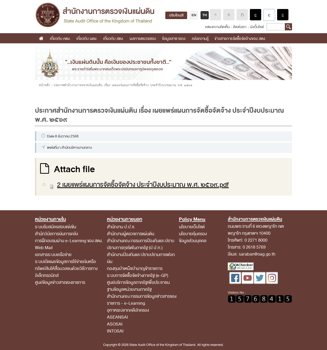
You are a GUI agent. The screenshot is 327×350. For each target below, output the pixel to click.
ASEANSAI (117, 317)
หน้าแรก (41, 38)
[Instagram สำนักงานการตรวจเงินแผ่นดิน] (272, 282)
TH (204, 15)
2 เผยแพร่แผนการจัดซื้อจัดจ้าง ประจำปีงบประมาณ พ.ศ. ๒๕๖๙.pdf (143, 185)
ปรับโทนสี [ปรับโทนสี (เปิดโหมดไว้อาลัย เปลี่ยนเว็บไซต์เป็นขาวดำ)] (176, 15)
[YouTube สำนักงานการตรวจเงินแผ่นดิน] (248, 282)
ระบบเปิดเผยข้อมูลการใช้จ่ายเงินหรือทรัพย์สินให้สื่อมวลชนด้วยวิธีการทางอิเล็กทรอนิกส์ (66, 268)
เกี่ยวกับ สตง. (113, 39)
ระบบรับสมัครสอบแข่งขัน (55, 226)
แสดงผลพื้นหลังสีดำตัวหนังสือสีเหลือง (282, 14)
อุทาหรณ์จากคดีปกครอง (128, 310)
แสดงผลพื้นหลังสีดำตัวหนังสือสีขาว (255, 14)
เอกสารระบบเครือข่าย (53, 254)
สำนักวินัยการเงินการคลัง (56, 233)
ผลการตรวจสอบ (143, 39)
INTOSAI (115, 331)
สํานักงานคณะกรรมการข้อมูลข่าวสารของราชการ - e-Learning (141, 300)
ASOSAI (115, 324)
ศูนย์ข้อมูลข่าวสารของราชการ (60, 282)
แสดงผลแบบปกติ (269, 15)
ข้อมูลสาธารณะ (174, 39)
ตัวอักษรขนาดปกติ (215, 14)
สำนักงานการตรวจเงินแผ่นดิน (95, 15)
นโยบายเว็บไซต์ (192, 226)
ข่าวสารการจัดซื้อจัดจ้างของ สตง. (240, 39)
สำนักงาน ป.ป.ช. (121, 226)
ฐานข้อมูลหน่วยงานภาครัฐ (129, 289)
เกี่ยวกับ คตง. (60, 39)
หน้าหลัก (44, 85)
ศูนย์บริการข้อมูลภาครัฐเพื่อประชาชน (138, 282)
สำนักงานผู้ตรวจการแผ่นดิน (130, 233)
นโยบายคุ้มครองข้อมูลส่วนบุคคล (193, 237)
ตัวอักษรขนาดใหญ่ (242, 14)
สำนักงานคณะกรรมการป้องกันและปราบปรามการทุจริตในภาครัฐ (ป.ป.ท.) (140, 244)
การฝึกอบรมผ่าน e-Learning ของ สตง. (69, 240)
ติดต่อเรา (240, 27)
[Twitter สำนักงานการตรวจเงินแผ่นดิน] (260, 282)
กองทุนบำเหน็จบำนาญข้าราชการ (134, 268)
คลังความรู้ (200, 39)
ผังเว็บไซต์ (257, 27)
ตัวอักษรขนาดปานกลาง (228, 14)
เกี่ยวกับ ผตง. (86, 39)
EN (194, 15)
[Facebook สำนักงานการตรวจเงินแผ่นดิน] (236, 282)
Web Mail (44, 247)
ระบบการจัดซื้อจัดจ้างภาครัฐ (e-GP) (137, 275)
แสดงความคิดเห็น (217, 27)
